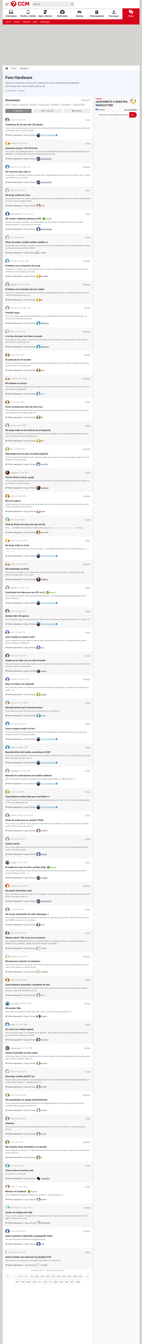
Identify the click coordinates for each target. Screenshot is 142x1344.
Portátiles (55, 104)
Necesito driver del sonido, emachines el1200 (27, 752)
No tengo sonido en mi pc (17, 195)
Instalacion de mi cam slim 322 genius (24, 124)
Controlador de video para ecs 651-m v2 (25, 592)
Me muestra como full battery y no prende (26, 1147)
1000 (78, 1282)
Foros (131, 13)
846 (55, 1282)
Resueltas (77, 111)
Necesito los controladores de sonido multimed (28, 775)
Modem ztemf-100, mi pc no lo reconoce (25, 937)
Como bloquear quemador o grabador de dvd (27, 984)
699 (28, 1282)
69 (26, 1276)
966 (66, 1282)
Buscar (86, 100)
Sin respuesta (48, 111)
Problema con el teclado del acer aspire (24, 289)
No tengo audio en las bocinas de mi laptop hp (28, 430)
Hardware (26, 22)
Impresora (23, 104)
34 (20, 1276)
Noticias (100, 110)
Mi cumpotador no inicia (17, 569)
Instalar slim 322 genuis (17, 616)
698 (23, 1282)
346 (36, 1276)
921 (61, 1282)
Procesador (66, 104)
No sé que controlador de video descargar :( (27, 914)
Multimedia (62, 13)
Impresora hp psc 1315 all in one (21, 148)
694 (69, 1276)
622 (47, 1276)
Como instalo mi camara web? (20, 637)
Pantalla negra (12, 312)
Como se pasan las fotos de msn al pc (24, 407)
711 (39, 1282)
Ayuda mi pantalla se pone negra (21, 1053)
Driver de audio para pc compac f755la (24, 820)
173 (31, 1276)
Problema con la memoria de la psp (22, 265)
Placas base (44, 104)
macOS (8, 22)
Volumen (9, 1123)
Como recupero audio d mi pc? (20, 728)
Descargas (114, 13)
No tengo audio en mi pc (17, 545)
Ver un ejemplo (130, 110)
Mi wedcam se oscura (16, 383)
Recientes (18, 111)
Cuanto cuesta (12, 843)
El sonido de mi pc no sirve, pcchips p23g (25, 867)
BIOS (7, 104)
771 (50, 1282)
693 (64, 1276)
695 (75, 1276)
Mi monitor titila (13, 1008)
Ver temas (21, 90)
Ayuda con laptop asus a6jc (18, 1212)
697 (17, 1282)
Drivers (14, 104)
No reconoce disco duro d (17, 171)
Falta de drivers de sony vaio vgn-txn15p (25, 524)
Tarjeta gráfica (79, 104)
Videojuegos (45, 22)
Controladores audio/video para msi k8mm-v (27, 796)
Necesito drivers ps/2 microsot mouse (24, 707)
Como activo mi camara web (19, 1170)
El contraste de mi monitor (18, 359)
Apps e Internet (45, 13)
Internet (17, 22)
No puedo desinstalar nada (18, 890)
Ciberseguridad (97, 13)
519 (42, 1276)
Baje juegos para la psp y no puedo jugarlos (26, 453)
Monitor (33, 104)
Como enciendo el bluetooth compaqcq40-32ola (28, 1236)
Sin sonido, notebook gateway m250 (23, 218)
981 (72, 1282)
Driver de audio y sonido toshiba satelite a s (26, 242)
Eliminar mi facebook (15, 1191)
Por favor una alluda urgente (19, 1029)
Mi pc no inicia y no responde (19, 684)
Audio (35, 22)
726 (45, 1282)
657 (53, 1276)
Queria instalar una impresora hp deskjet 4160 (28, 1257)
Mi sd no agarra (13, 501)
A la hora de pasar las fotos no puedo (23, 336)
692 (58, 1276)
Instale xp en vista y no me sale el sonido (25, 660)
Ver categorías (10, 90)
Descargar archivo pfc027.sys (20, 1076)
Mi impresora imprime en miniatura (22, 961)
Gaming (79, 13)
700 (34, 1282)
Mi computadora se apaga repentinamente (26, 1099)
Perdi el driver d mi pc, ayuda (19, 477)
